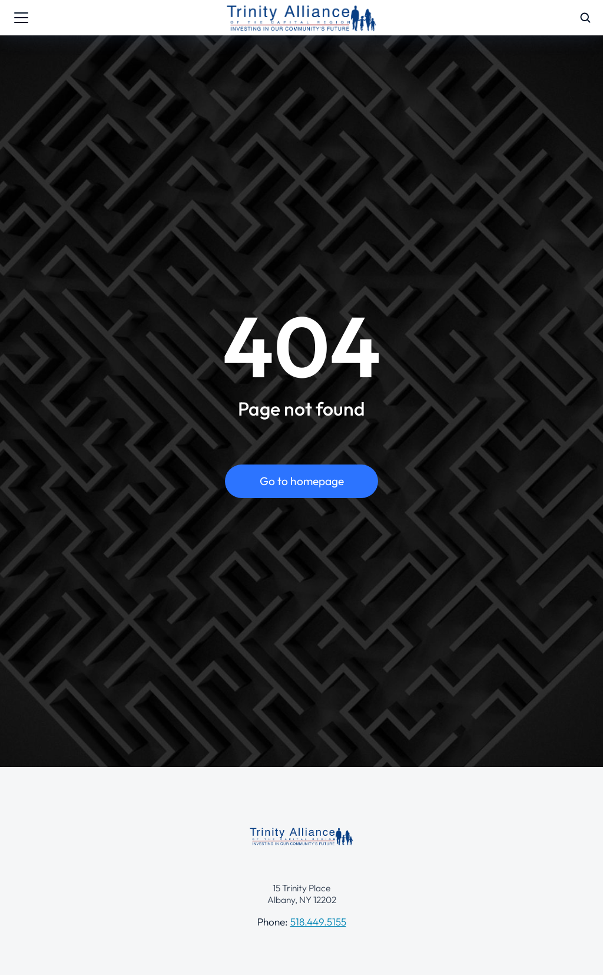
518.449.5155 (318, 921)
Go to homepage (302, 481)
